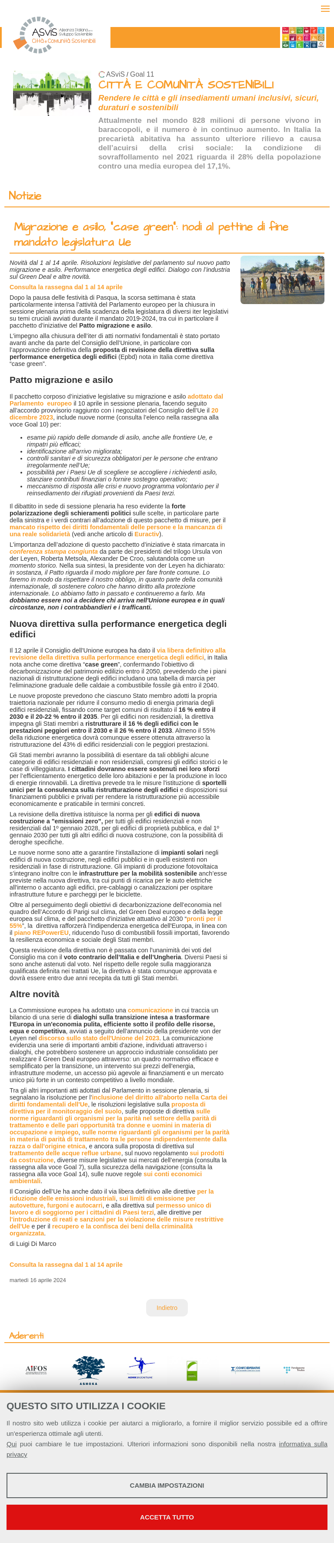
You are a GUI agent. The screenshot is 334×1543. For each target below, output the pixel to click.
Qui (12, 1444)
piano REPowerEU (41, 932)
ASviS (115, 74)
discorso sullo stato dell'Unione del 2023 (98, 1038)
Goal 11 (142, 74)
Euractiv (146, 534)
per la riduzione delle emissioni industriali (112, 1195)
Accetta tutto (167, 1517)
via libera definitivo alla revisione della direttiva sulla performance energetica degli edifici (118, 654)
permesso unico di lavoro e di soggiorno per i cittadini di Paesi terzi (110, 1209)
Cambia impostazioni (167, 1485)
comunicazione (150, 1010)
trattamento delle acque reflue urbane (65, 1153)
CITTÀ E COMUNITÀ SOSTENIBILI (186, 85)
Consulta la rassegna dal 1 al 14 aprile (66, 287)
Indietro (167, 1307)
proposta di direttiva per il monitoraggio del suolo (107, 1108)
